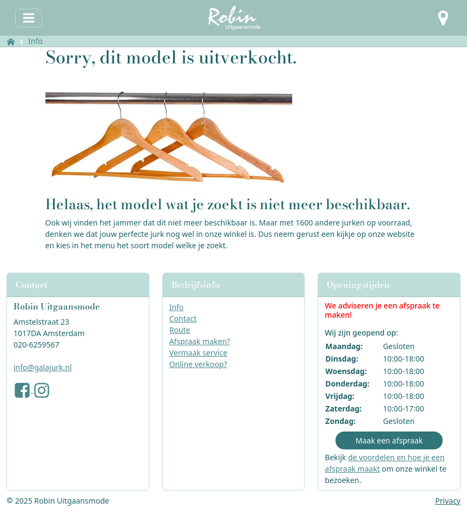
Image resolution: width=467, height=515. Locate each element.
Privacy (448, 500)
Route (179, 330)
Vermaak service (198, 352)
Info (35, 41)
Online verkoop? (198, 364)
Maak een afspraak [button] (389, 440)
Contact (183, 318)
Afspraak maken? (199, 341)
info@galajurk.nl (43, 367)
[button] (443, 18)
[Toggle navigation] (28, 18)
